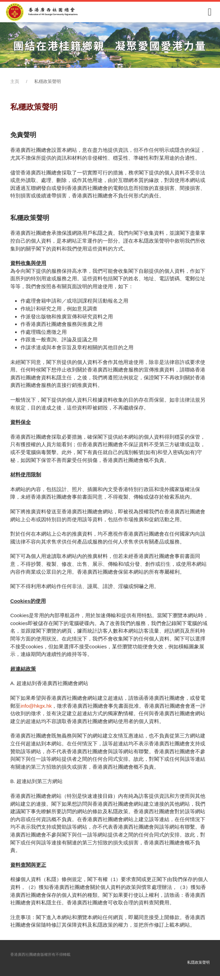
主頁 (14, 81)
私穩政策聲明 (47, 81)
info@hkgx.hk (36, 706)
